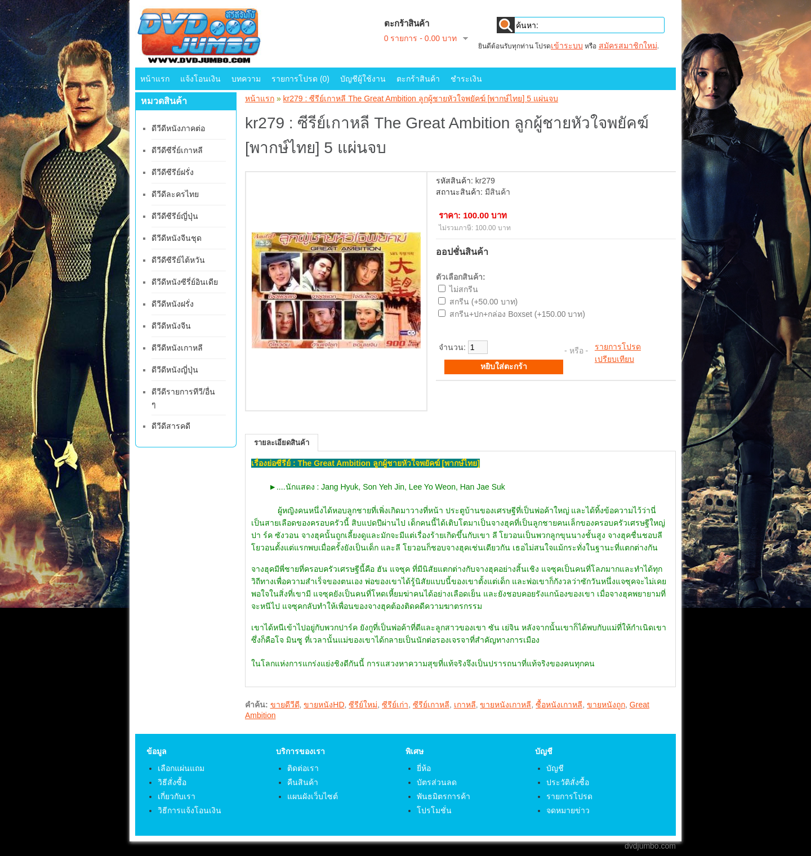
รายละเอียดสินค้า (281, 442)
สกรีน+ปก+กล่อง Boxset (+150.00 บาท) (517, 314)
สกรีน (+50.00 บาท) (483, 301)
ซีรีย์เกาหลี (431, 704)
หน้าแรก (155, 78)
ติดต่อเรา (303, 768)
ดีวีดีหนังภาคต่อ (178, 128)
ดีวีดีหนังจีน (171, 325)
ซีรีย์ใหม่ (363, 704)
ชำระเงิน (466, 78)
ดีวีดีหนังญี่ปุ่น (174, 369)
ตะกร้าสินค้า (418, 78)
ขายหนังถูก (606, 704)
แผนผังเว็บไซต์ (312, 796)
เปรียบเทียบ (614, 359)
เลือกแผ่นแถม (181, 768)
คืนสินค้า (302, 782)
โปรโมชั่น (434, 810)
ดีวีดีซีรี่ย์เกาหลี (177, 150)
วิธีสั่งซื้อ (172, 782)
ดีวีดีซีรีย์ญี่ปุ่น (174, 216)
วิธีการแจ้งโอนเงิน (189, 810)
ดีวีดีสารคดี (170, 426)
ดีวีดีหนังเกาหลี (177, 347)
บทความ (246, 78)
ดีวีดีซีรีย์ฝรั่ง (172, 172)
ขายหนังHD (324, 704)
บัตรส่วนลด (437, 782)
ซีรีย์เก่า (395, 704)
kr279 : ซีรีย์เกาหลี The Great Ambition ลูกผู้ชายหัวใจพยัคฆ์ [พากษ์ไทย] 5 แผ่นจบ (420, 98)
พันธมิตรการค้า (443, 796)
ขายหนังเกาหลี (505, 704)
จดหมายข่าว (568, 810)
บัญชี (555, 768)
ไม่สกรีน (463, 289)
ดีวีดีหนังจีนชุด (176, 238)
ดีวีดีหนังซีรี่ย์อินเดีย (184, 281)
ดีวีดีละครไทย (175, 194)
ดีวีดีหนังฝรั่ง (172, 303)
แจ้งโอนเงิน (200, 78)
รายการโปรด (618, 346)
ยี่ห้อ (424, 768)
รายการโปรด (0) (300, 78)
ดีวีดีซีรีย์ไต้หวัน (178, 260)
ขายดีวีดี (285, 704)
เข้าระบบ (567, 45)
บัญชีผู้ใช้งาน (363, 78)
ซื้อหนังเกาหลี (559, 704)
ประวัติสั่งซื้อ (567, 782)
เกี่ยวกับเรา (176, 796)
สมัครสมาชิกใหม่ (628, 45)
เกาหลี (465, 704)
